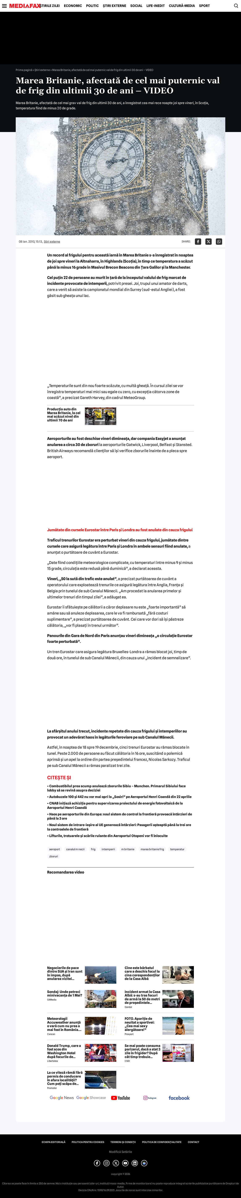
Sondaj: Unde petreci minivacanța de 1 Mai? (64, 993)
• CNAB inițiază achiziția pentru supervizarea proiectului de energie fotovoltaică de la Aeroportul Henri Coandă (115, 805)
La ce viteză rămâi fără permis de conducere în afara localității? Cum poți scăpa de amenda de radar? (65, 1078)
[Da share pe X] (208, 241)
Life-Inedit (155, 6)
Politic (92, 6)
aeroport (54, 849)
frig (93, 849)
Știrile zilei (50, 6)
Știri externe (114, 6)
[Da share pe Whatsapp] (219, 241)
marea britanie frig (152, 849)
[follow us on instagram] (150, 1098)
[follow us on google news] (61, 1098)
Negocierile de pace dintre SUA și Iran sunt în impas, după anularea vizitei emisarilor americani (64, 973)
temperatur (177, 849)
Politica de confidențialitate (161, 1142)
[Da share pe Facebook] (198, 241)
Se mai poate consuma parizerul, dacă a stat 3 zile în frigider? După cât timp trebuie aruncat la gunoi (142, 1051)
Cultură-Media (182, 6)
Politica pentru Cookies (88, 1142)
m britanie (127, 849)
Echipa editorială (53, 1142)
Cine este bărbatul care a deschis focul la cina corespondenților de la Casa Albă (142, 973)
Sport (204, 6)
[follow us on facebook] (179, 1098)
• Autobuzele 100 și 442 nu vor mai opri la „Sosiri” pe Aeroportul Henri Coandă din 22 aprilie (119, 797)
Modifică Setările (120, 1152)
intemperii (108, 849)
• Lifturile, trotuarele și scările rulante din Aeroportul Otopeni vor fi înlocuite (107, 836)
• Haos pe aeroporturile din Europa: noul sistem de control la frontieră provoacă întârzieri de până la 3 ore (119, 816)
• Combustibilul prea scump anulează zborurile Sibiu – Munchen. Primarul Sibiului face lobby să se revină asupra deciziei (116, 788)
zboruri (53, 856)
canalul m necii (75, 849)
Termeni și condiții (123, 1142)
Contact (193, 1142)
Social (136, 6)
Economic (73, 6)
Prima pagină (24, 70)
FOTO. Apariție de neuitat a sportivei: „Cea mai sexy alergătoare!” (139, 1024)
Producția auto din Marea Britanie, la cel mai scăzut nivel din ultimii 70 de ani (63, 414)
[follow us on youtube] (120, 1098)
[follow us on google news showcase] (91, 1098)
